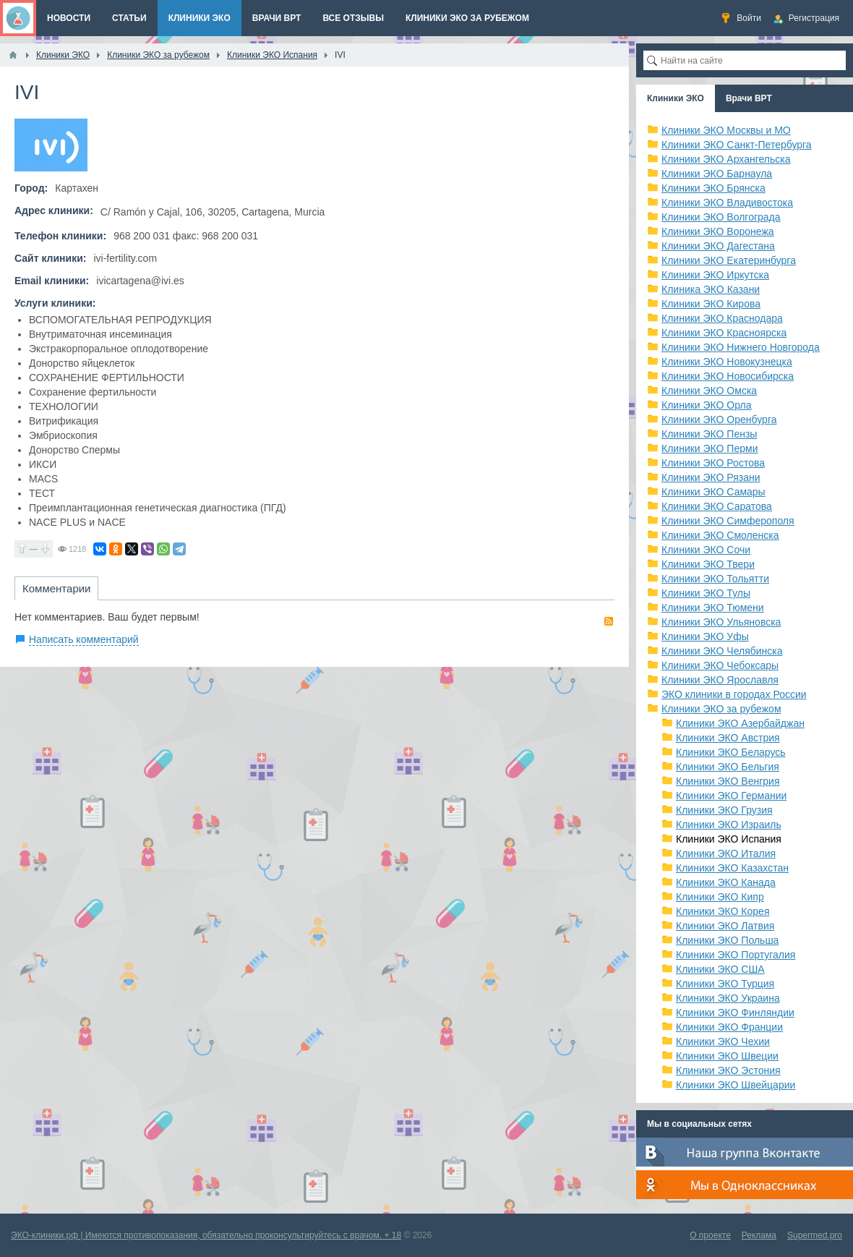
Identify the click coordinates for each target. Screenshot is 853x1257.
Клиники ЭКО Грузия (724, 810)
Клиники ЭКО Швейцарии (735, 1085)
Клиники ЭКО (675, 98)
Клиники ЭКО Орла (706, 405)
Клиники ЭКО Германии (731, 795)
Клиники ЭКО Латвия (725, 926)
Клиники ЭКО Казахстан (732, 868)
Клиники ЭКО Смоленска (720, 535)
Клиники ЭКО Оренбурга (719, 419)
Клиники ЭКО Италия (726, 853)
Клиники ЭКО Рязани (710, 477)
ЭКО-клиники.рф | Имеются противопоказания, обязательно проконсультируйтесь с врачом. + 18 (206, 1235)
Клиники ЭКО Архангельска (726, 159)
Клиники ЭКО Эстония (728, 1070)
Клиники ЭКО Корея (722, 911)
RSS (608, 621)
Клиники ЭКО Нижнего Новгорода (740, 347)
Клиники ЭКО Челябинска (722, 651)
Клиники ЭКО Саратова (716, 506)
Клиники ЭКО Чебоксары (720, 665)
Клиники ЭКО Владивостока (727, 202)
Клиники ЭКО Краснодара (722, 318)
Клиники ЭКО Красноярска (723, 332)
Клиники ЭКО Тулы (705, 593)
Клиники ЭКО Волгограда (721, 217)
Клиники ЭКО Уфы (705, 636)
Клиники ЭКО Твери (708, 564)
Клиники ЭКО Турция (725, 983)
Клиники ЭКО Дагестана (718, 246)
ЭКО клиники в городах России (734, 694)
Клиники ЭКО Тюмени (712, 607)
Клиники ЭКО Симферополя (727, 521)
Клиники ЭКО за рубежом (721, 709)
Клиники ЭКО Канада (726, 882)
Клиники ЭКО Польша (727, 940)
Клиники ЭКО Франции (729, 1027)
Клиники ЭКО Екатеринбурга (728, 260)
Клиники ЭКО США (720, 969)
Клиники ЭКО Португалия (735, 954)
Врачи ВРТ (749, 98)
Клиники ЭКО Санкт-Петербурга (736, 144)
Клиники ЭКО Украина (728, 998)
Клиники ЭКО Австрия (728, 737)
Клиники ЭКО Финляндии (735, 1012)
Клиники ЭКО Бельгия (727, 766)
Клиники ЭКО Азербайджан (740, 723)
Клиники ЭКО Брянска (713, 188)
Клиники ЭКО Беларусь (731, 752)
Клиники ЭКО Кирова (710, 304)
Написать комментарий (84, 639)
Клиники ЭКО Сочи (705, 549)
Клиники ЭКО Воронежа (717, 231)
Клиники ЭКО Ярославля (720, 680)
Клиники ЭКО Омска (709, 390)
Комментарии (56, 588)
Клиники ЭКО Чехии (723, 1041)
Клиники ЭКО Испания (728, 839)
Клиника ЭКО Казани (710, 289)
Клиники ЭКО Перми (709, 448)
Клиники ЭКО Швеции (727, 1056)
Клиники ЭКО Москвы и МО (726, 130)
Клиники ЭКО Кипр (720, 897)
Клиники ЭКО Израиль (728, 824)
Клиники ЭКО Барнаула (716, 173)
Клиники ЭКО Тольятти (715, 578)
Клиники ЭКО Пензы (709, 434)
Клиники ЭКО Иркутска (715, 275)
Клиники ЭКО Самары (713, 492)
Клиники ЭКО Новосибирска (727, 376)
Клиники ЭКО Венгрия (728, 781)
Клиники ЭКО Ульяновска (721, 622)
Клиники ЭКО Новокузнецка (726, 361)
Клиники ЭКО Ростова (713, 463)
